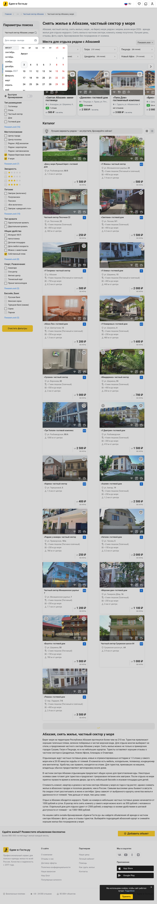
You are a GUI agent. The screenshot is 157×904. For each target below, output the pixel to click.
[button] (139, 4)
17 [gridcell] (24, 78)
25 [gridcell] (30, 84)
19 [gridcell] (37, 78)
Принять (126, 896)
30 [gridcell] (63, 84)
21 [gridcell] (50, 78)
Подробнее (129, 891)
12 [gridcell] (37, 71)
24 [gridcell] (24, 84)
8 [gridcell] (56, 64)
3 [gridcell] (24, 64)
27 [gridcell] (43, 84)
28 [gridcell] (50, 84)
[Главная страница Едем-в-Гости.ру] (15, 3)
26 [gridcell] (37, 84)
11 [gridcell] (30, 71)
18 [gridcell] (30, 78)
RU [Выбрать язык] (127, 3)
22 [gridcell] (56, 78)
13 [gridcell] (43, 71)
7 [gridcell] (50, 64)
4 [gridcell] (30, 64)
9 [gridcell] (63, 64)
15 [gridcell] (56, 71)
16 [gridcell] (63, 71)
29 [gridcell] (56, 84)
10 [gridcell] (24, 71)
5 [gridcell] (37, 64)
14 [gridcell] (50, 71)
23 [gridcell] (63, 78)
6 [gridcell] (43, 64)
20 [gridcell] (43, 78)
